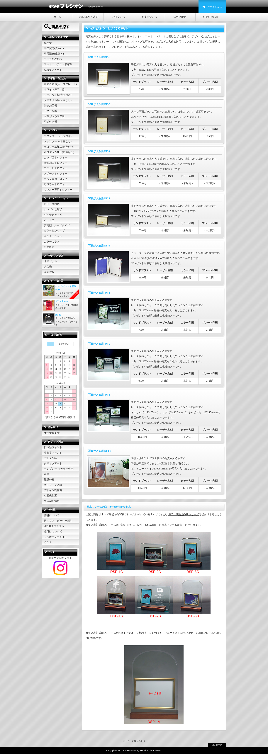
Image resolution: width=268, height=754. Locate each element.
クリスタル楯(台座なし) (58, 100)
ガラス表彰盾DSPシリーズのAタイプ (107, 633)
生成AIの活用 (52, 501)
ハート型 (49, 220)
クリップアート (53, 463)
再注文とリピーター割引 (58, 520)
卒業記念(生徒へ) (54, 53)
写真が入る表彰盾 (54, 116)
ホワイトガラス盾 (54, 89)
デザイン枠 (50, 458)
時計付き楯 (50, 121)
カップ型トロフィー (55, 157)
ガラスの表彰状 (53, 59)
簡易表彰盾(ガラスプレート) (60, 84)
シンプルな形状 (53, 209)
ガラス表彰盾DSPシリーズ (183, 514)
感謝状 (48, 43)
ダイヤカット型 (53, 214)
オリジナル (50, 261)
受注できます (52, 433)
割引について (52, 515)
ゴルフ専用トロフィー (57, 179)
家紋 (46, 474)
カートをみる (215, 7)
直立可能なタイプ (54, 230)
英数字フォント (53, 452)
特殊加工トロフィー (55, 162)
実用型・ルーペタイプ (57, 225)
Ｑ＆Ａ (48, 542)
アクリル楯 (50, 111)
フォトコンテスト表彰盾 (58, 64)
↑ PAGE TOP (217, 745)
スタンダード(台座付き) (58, 136)
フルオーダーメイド (55, 536)
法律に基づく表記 (88, 17)
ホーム (57, 17)
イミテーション (53, 236)
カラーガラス (52, 241)
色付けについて (53, 531)
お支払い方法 (149, 17)
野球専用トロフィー (55, 184)
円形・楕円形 (52, 204)
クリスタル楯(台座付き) (58, 94)
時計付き (49, 272)
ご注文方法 (118, 17)
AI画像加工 (50, 495)
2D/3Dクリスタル (54, 526)
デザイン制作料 (53, 490)
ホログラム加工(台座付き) (59, 146)
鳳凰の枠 (49, 479)
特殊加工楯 (50, 105)
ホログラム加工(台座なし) (59, 152)
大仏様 (48, 266)
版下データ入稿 (53, 485)
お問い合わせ (210, 17)
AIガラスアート (53, 69)
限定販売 (49, 247)
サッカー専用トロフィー (58, 189)
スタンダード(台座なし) (58, 141)
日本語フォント (53, 447)
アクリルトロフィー (55, 168)
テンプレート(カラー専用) (59, 468)
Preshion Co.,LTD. (135, 750)
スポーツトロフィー (55, 173)
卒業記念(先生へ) (54, 48)
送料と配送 (180, 17)
